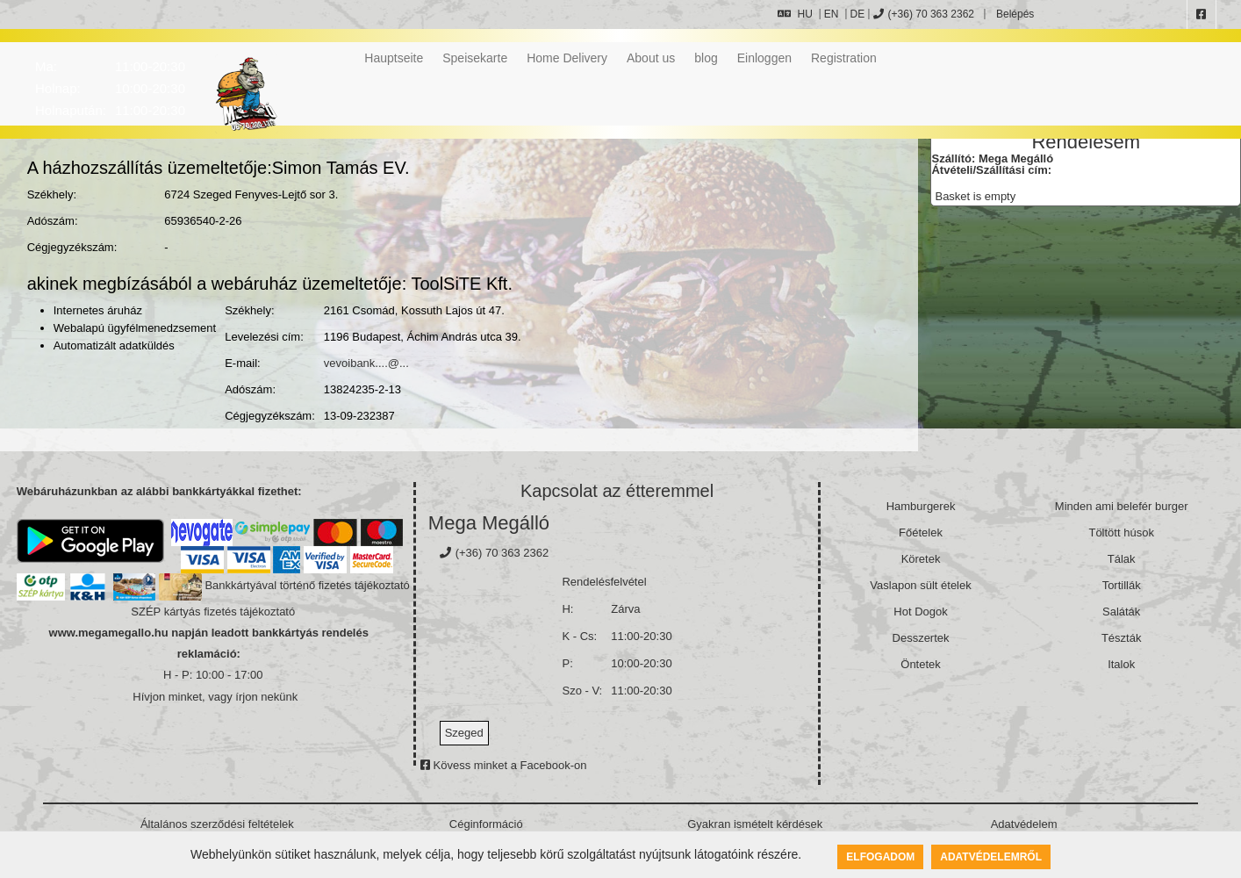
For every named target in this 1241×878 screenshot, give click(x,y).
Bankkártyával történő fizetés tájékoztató (306, 585)
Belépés (1014, 14)
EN (831, 14)
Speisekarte (474, 58)
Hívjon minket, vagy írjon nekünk (215, 696)
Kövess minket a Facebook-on (503, 765)
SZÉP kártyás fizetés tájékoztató (213, 611)
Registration (844, 58)
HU (795, 14)
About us (651, 58)
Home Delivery (567, 58)
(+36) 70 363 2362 (923, 14)
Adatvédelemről (991, 857)
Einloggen (764, 58)
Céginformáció (486, 824)
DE (857, 14)
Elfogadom (880, 857)
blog (705, 58)
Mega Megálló (488, 523)
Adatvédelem (1024, 824)
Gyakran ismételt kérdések (754, 824)
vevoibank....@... (366, 363)
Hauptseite (393, 58)
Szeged (464, 732)
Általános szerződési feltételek (217, 824)
